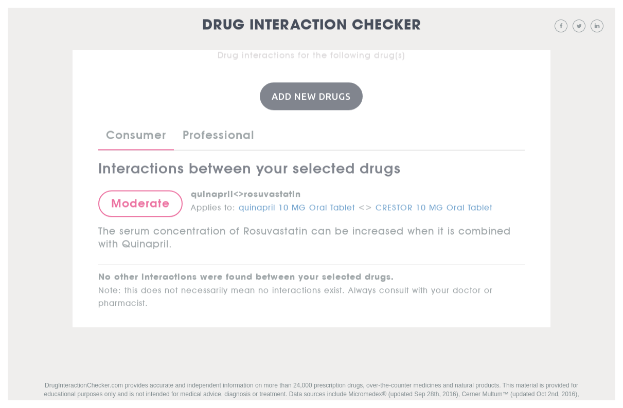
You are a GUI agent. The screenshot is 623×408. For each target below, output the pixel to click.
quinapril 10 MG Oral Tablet (297, 205)
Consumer (136, 134)
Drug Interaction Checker (311, 25)
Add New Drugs (311, 95)
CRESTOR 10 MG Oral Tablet (434, 205)
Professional (219, 134)
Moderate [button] (140, 203)
